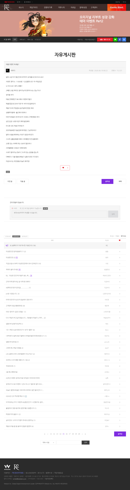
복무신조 (107, 390)
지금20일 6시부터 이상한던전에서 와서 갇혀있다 (23, 263)
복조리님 (107, 414)
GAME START (116, 7)
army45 (106, 342)
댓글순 (117, 236)
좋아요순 (123, 236)
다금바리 (107, 281)
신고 (8, 172)
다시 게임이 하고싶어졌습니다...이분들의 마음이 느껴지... (26, 318)
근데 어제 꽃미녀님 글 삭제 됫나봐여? (18, 282)
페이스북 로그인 (120, 40)
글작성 (107, 181)
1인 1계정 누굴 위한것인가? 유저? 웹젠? (20, 330)
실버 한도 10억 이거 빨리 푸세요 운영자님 (20, 420)
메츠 (106, 324)
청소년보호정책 (31, 473)
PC (19, 2)
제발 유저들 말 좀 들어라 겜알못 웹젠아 (19, 426)
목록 (120, 181)
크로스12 (107, 360)
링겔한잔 (107, 269)
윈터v (107, 426)
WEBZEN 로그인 (105, 40)
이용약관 (7, 473)
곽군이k (106, 336)
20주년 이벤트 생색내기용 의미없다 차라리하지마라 (23, 378)
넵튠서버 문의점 (12, 342)
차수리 (107, 408)
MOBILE (28, 2)
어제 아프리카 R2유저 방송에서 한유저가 (19, 300)
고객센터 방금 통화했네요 (15, 306)
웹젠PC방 (49, 473)
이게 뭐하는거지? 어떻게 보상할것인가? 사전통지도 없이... (25, 402)
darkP (107, 348)
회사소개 (41, 473)
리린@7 (106, 420)
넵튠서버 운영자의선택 (14, 324)
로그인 (124, 2)
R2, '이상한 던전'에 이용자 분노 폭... (19, 276)
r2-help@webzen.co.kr (19, 479)
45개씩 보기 (25, 236)
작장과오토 (10, 366)
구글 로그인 (124, 40)
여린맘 (107, 366)
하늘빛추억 (107, 318)
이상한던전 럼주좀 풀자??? (16, 251)
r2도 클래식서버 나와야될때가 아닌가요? (20, 354)
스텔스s (107, 396)
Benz (106, 330)
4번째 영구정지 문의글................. (18, 288)
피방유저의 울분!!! (13, 414)
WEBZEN (7, 467)
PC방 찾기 (38, 39)
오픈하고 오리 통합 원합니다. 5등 (18, 360)
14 (60, 434)
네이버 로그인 (115, 40)
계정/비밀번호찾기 (90, 39)
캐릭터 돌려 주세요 (13, 269)
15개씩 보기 (8, 236)
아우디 (13, 70)
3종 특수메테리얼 (11, 372)
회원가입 (118, 2)
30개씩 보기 (16, 236)
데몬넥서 (107, 354)
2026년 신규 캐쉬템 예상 (16, 396)
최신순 (112, 236)
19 (76, 434)
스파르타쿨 (107, 312)
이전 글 (9, 181)
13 (57, 434)
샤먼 (106, 263)
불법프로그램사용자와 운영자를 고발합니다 (21, 408)
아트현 (107, 300)
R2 (7, 7)
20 (79, 434)
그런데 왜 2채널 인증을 (14, 348)
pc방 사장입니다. (12, 294)
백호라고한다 (107, 275)
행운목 (107, 306)
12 (54, 434)
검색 (85, 442)
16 (66, 434)
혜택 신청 (30, 39)
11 (51, 434)
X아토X (107, 372)
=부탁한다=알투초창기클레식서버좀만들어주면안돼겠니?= (26, 336)
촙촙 (106, 251)
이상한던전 (12, 257)
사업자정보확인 (49, 479)
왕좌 (106, 257)
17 (70, 434)
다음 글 (22, 181)
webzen (9, 2)
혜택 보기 (22, 39)
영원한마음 (107, 402)
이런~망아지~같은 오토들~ (16, 312)
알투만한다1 (107, 384)
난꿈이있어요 (107, 294)
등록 (113, 214)
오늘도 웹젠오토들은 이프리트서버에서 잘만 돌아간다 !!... (25, 390)
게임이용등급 (58, 473)
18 (73, 434)
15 (63, 434)
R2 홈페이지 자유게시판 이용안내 (23, 245)
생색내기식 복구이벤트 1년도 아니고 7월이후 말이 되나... (24, 384)
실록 (106, 378)
